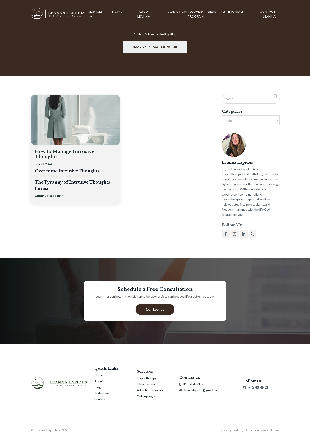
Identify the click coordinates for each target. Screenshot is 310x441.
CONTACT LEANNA (268, 14)
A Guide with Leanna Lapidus (69, 174)
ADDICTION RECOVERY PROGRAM (186, 14)
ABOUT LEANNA (143, 14)
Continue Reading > (49, 196)
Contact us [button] (155, 309)
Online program (147, 396)
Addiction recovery (150, 390)
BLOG (212, 11)
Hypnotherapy (147, 378)
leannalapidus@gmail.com (201, 390)
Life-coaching (146, 384)
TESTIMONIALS (232, 11)
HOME (117, 11)
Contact (99, 399)
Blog (97, 387)
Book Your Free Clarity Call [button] (155, 47)
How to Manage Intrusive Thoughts (66, 154)
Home (98, 375)
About (98, 381)
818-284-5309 (193, 384)
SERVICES (95, 14)
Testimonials (103, 393)
